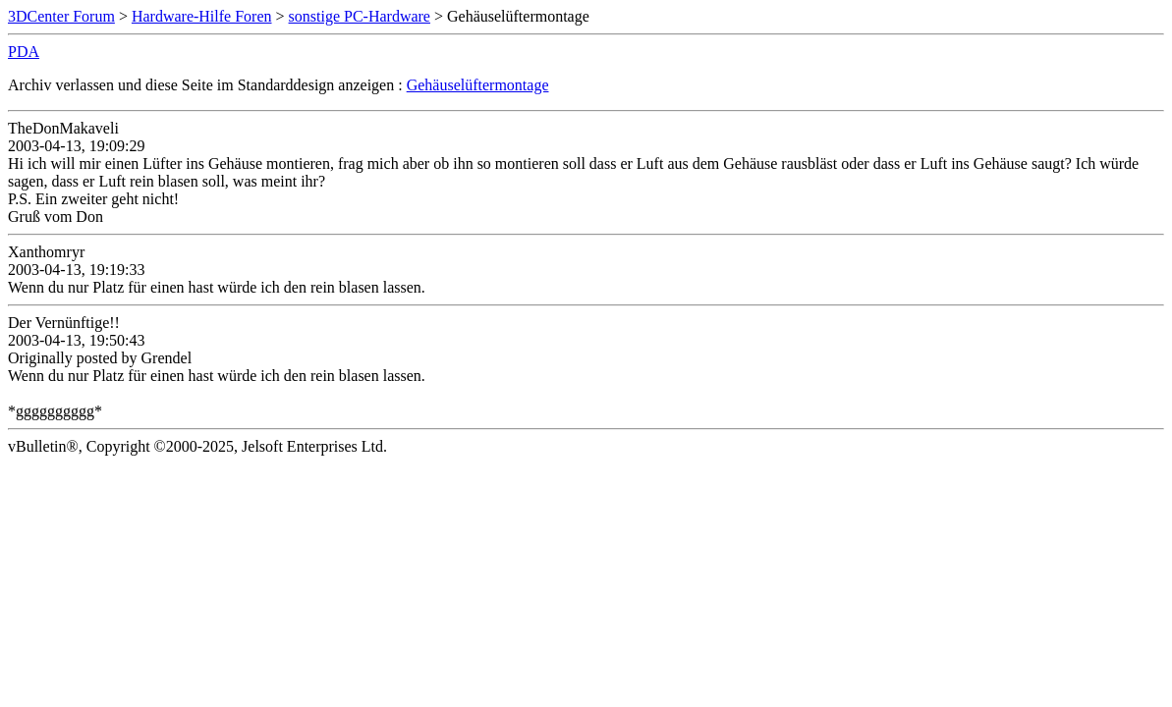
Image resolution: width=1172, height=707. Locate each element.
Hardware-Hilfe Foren (202, 16)
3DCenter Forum (61, 16)
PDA (23, 51)
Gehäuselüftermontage (478, 85)
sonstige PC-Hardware (359, 16)
